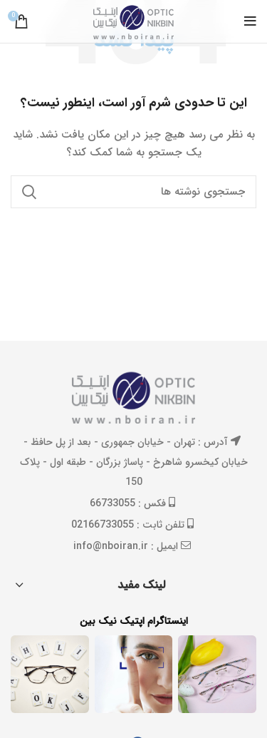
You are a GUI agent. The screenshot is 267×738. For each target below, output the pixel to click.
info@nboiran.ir (110, 546)
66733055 (112, 503)
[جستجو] (133, 191)
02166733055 (102, 525)
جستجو (30, 191)
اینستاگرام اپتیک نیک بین (134, 622)
